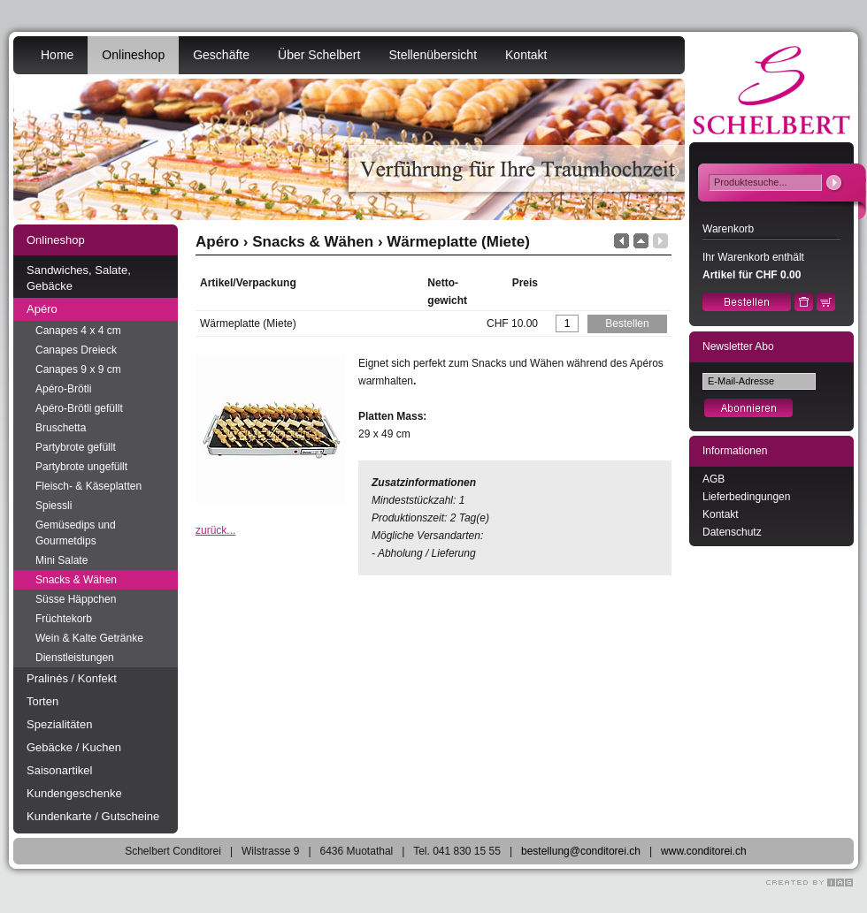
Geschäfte (221, 55)
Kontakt (526, 55)
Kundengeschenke (74, 793)
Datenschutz (732, 532)
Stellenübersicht (432, 55)
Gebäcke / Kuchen (74, 747)
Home (57, 55)
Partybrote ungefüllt (81, 466)
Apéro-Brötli (63, 389)
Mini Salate (61, 560)
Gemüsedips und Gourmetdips (75, 533)
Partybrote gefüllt (75, 447)
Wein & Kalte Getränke (89, 638)
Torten (42, 701)
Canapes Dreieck (76, 350)
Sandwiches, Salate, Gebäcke (79, 278)
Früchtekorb (63, 618)
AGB (713, 479)
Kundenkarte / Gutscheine (93, 816)
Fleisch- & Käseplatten (88, 486)
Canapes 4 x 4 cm (78, 330)
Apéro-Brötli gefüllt (79, 408)
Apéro (42, 309)
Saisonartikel (59, 770)
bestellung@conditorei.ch (581, 851)
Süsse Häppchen (75, 599)
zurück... (215, 530)
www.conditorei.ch (704, 851)
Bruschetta (60, 428)
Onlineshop (133, 55)
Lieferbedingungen (746, 497)
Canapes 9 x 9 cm (78, 369)
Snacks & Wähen (76, 580)
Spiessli (53, 505)
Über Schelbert (319, 55)
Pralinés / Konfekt (72, 678)
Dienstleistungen (74, 657)
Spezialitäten (59, 724)
